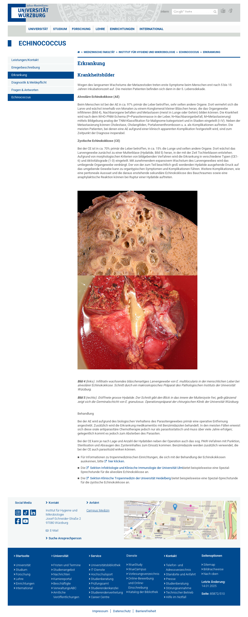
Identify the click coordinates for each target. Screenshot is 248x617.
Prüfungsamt (99, 584)
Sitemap (208, 565)
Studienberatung (101, 579)
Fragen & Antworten (24, 90)
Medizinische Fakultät (99, 52)
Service (95, 556)
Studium (60, 29)
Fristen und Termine (66, 565)
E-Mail (54, 530)
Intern (165, 11)
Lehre (100, 29)
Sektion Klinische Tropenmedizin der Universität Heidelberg (130, 478)
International (151, 29)
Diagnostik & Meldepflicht (28, 82)
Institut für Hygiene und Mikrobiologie (147, 52)
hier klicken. (116, 461)
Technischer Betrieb (178, 593)
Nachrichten (60, 574)
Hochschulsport (101, 574)
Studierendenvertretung (105, 593)
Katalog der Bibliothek (142, 592)
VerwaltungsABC (63, 588)
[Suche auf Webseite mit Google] (195, 12)
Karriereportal (61, 579)
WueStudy (134, 565)
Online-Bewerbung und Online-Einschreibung (140, 583)
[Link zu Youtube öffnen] (26, 521)
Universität (38, 29)
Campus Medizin (97, 510)
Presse (170, 579)
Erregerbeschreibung (25, 67)
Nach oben (210, 574)
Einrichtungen (122, 29)
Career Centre (99, 597)
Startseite (21, 556)
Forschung (81, 29)
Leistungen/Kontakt (25, 60)
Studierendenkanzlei (103, 588)
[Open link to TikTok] (26, 513)
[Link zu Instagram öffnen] (18, 513)
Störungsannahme (177, 588)
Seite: (205, 593)
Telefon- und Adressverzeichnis (177, 567)
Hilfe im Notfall (175, 597)
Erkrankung (19, 75)
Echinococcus (42, 43)
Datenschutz (122, 611)
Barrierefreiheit (146, 611)
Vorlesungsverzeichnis (142, 574)
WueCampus (136, 569)
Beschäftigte (61, 584)
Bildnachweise (213, 569)
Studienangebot (63, 570)
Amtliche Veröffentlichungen (65, 595)
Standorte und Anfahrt (180, 574)
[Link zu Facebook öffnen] (18, 521)
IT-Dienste (97, 570)
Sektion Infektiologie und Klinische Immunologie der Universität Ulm (136, 468)
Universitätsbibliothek (104, 565)
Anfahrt (94, 502)
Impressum (100, 611)
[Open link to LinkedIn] (33, 513)
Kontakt (54, 502)
